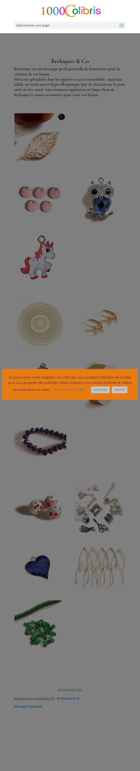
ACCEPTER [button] (100, 390)
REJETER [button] (119, 390)
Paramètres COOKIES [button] (70, 389)
